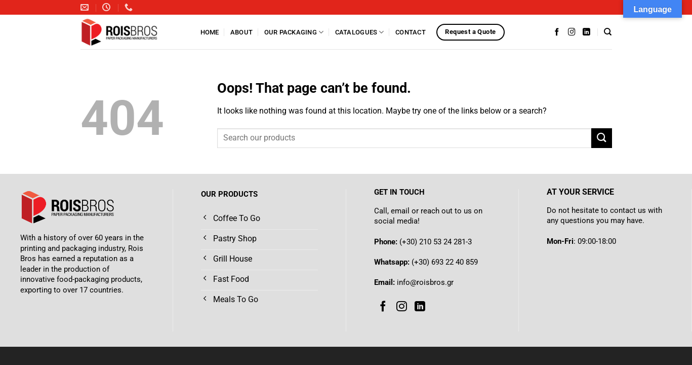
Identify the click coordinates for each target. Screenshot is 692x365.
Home (209, 32)
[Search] (608, 32)
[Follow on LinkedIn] (586, 31)
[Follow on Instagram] (572, 31)
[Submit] (601, 138)
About (241, 32)
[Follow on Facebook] (557, 31)
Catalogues (359, 32)
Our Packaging (294, 32)
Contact (410, 32)
